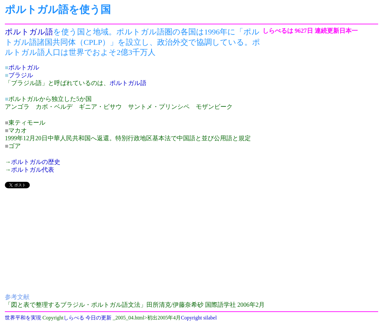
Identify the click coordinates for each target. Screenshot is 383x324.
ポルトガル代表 (32, 169)
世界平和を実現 (23, 317)
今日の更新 (98, 317)
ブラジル (20, 75)
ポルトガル (23, 67)
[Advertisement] (133, 239)
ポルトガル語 (29, 32)
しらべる (74, 317)
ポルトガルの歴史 (35, 161)
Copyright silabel (199, 317)
